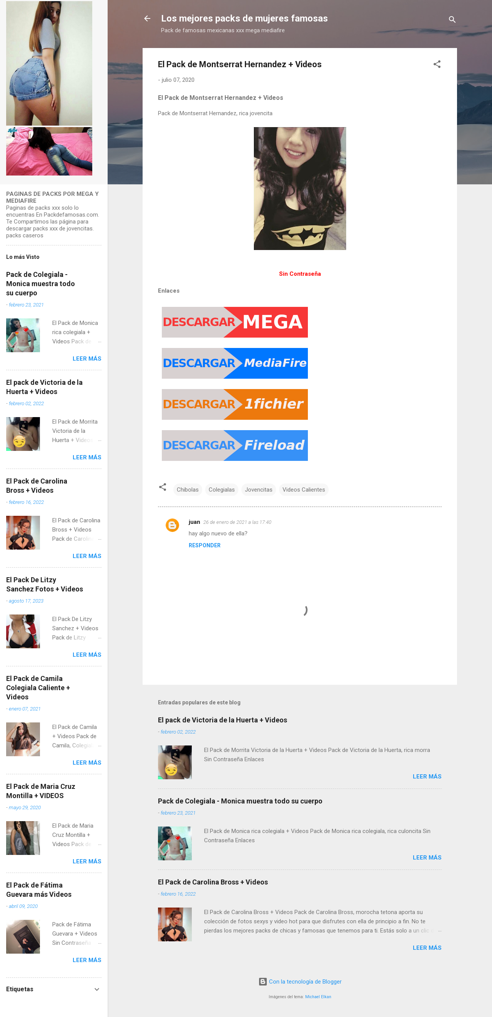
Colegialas (222, 489)
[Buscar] (452, 21)
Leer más (427, 776)
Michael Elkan (318, 996)
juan (194, 521)
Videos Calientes (304, 489)
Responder (205, 545)
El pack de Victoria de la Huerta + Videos (222, 720)
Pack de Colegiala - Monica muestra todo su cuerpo (240, 801)
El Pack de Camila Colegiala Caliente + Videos (38, 687)
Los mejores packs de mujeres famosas (244, 18)
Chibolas (188, 489)
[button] (437, 65)
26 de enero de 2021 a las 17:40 (237, 522)
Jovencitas (259, 489)
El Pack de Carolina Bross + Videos (213, 882)
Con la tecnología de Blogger (300, 981)
